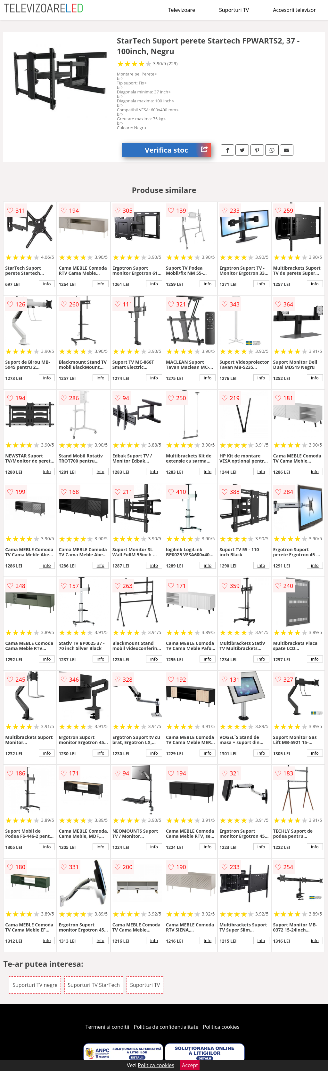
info (47, 284)
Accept (190, 1065)
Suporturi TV (234, 9)
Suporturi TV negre (34, 984)
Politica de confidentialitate (166, 1026)
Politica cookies (221, 1026)
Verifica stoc (178, 150)
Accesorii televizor (294, 9)
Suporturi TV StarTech (94, 984)
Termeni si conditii (107, 1026)
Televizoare (181, 9)
